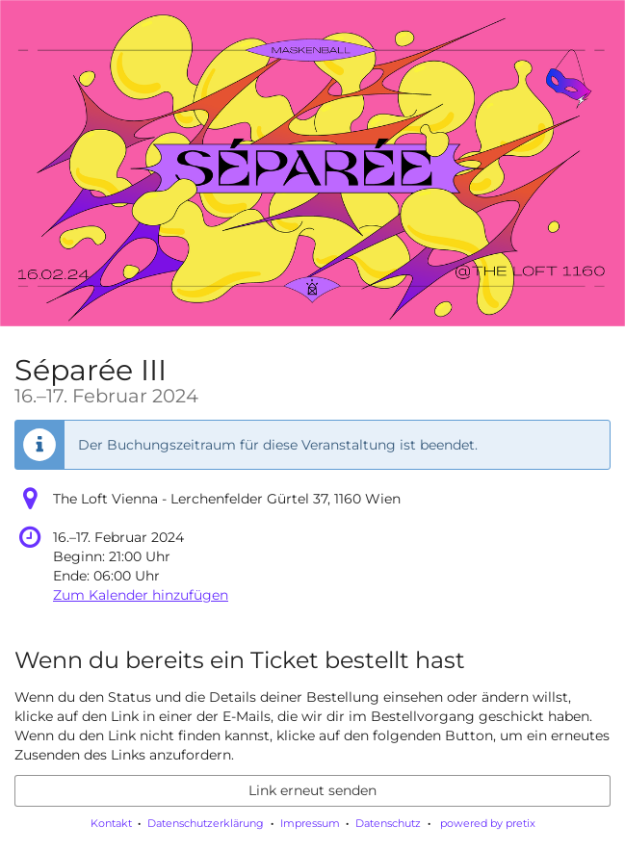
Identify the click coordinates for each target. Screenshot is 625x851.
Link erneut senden (312, 790)
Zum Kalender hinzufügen (140, 595)
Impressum (310, 823)
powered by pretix (487, 823)
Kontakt (111, 823)
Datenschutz (388, 823)
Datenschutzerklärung (205, 823)
